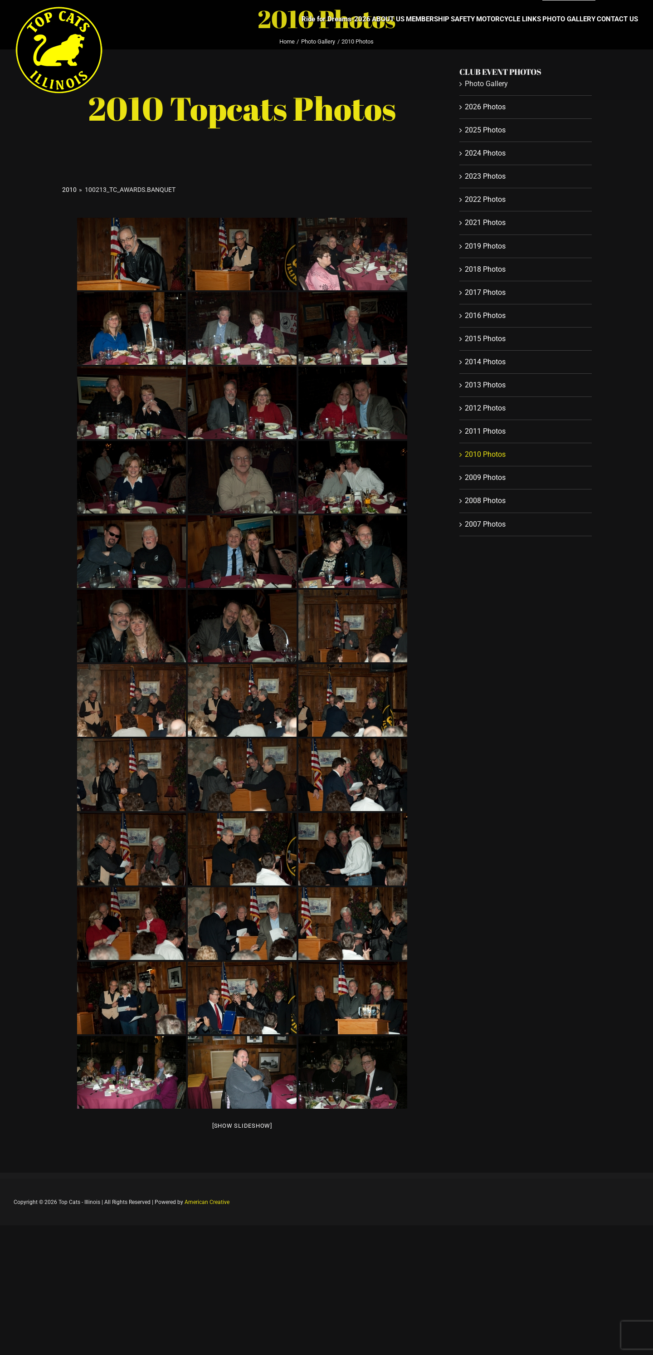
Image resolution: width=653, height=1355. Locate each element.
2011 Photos (485, 431)
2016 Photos (485, 315)
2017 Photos (485, 292)
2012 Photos (485, 408)
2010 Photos (485, 454)
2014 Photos (485, 361)
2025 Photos (485, 130)
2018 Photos (485, 269)
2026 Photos (485, 107)
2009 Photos (485, 477)
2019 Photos (485, 246)
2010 (69, 189)
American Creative (207, 1202)
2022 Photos (485, 199)
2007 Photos (485, 524)
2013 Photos (485, 385)
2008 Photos (485, 500)
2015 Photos (485, 338)
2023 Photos (485, 176)
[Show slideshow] (242, 1125)
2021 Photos (485, 222)
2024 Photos (485, 153)
